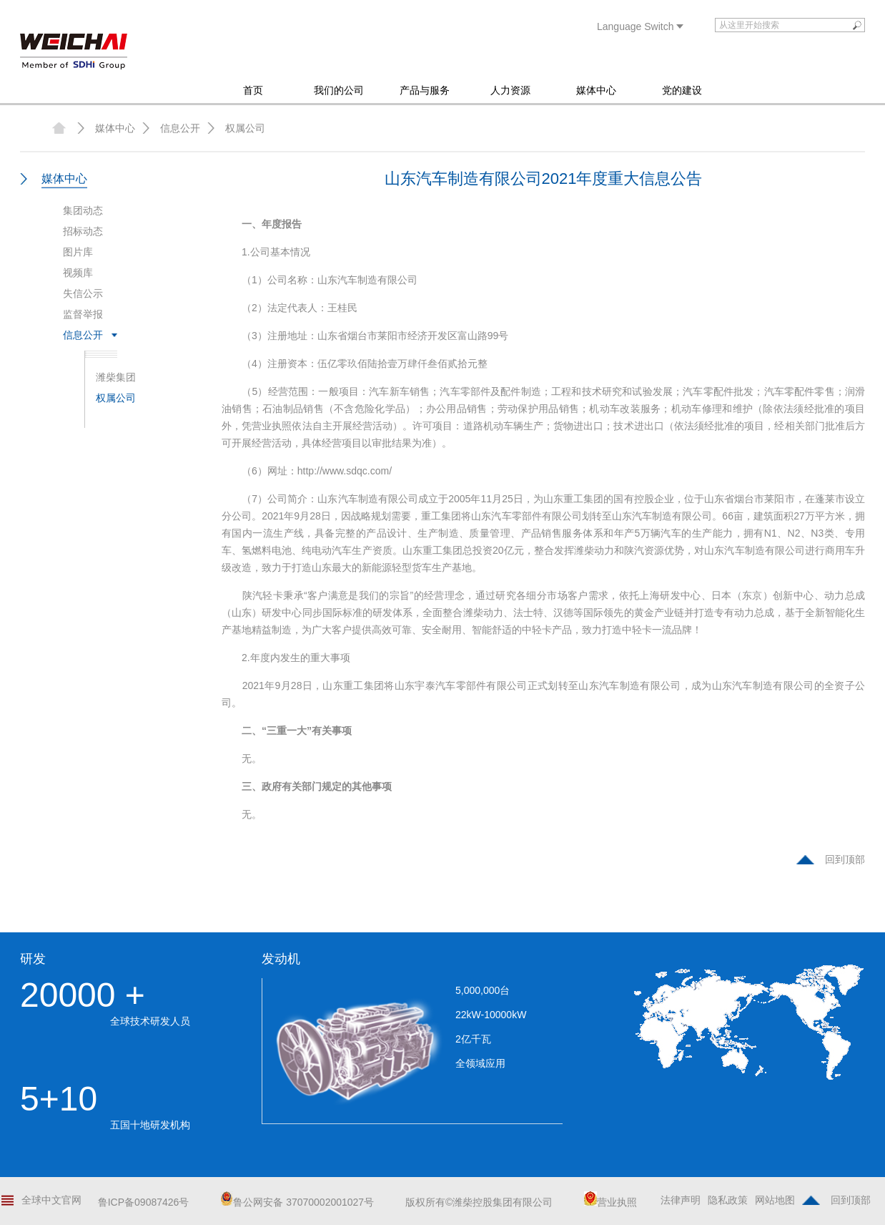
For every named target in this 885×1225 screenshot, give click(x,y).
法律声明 (681, 1200)
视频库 (78, 272)
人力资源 (510, 90)
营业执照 (610, 1202)
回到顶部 (845, 859)
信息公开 (180, 128)
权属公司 (245, 128)
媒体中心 (596, 90)
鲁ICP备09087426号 (143, 1202)
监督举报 (83, 314)
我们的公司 (339, 90)
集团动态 (83, 210)
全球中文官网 (51, 1200)
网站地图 (775, 1200)
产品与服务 (425, 90)
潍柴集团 (116, 377)
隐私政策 (728, 1200)
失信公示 (83, 293)
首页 (253, 90)
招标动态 (83, 231)
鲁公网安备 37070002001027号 (297, 1202)
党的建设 (682, 90)
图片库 (78, 252)
